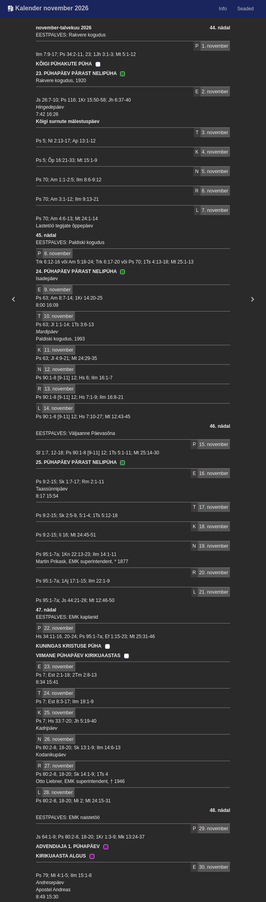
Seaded (245, 9)
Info (223, 9)
